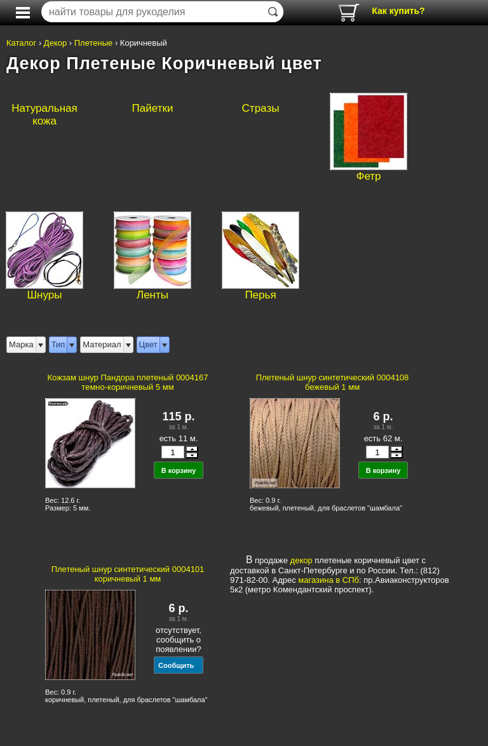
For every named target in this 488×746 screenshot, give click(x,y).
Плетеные (93, 43)
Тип (58, 344)
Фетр (368, 176)
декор (301, 560)
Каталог (21, 43)
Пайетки (152, 108)
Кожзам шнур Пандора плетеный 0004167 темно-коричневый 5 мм (127, 382)
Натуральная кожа (44, 114)
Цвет (148, 344)
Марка (21, 344)
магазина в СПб (328, 580)
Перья (260, 295)
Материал (102, 344)
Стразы (261, 108)
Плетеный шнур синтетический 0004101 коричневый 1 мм (128, 573)
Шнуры (44, 295)
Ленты (152, 295)
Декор (55, 43)
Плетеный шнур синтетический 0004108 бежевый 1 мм (332, 382)
